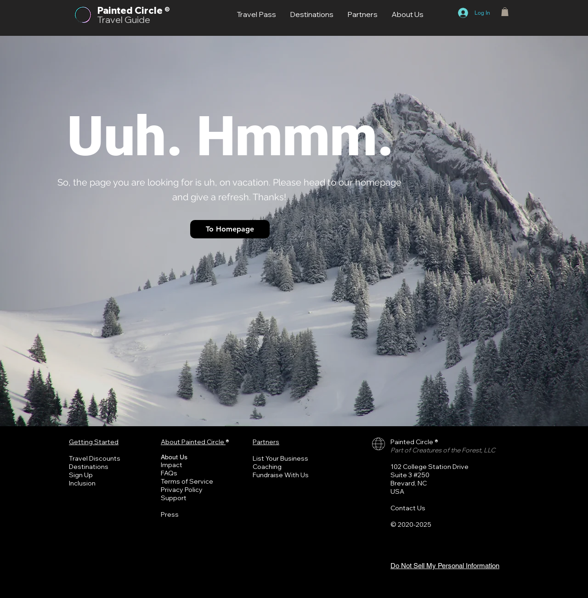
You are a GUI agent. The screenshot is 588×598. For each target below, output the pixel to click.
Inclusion (82, 483)
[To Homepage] (230, 229)
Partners (266, 442)
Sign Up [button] (81, 475)
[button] (505, 11)
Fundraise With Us (281, 475)
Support (174, 498)
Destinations (88, 467)
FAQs (169, 473)
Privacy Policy (182, 489)
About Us (174, 457)
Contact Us (407, 508)
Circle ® (152, 10)
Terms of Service (187, 481)
